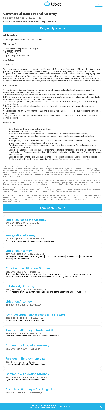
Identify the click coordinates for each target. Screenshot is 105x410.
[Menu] (4, 4)
